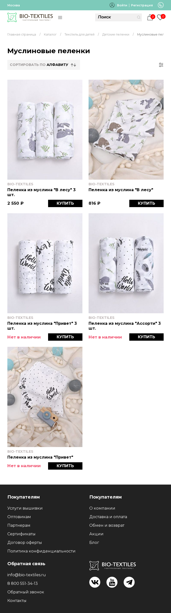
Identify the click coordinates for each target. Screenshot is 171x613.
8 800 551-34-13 (22, 583)
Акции (96, 534)
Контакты (16, 600)
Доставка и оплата (108, 516)
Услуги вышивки (25, 508)
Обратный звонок (25, 592)
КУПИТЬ (65, 203)
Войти (122, 5)
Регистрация (142, 5)
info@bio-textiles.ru (26, 575)
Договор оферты (24, 542)
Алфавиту (57, 65)
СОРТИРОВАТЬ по (39, 64)
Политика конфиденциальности (41, 551)
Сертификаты (21, 534)
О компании (102, 508)
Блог (94, 542)
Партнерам (18, 525)
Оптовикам (19, 516)
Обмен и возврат (106, 525)
